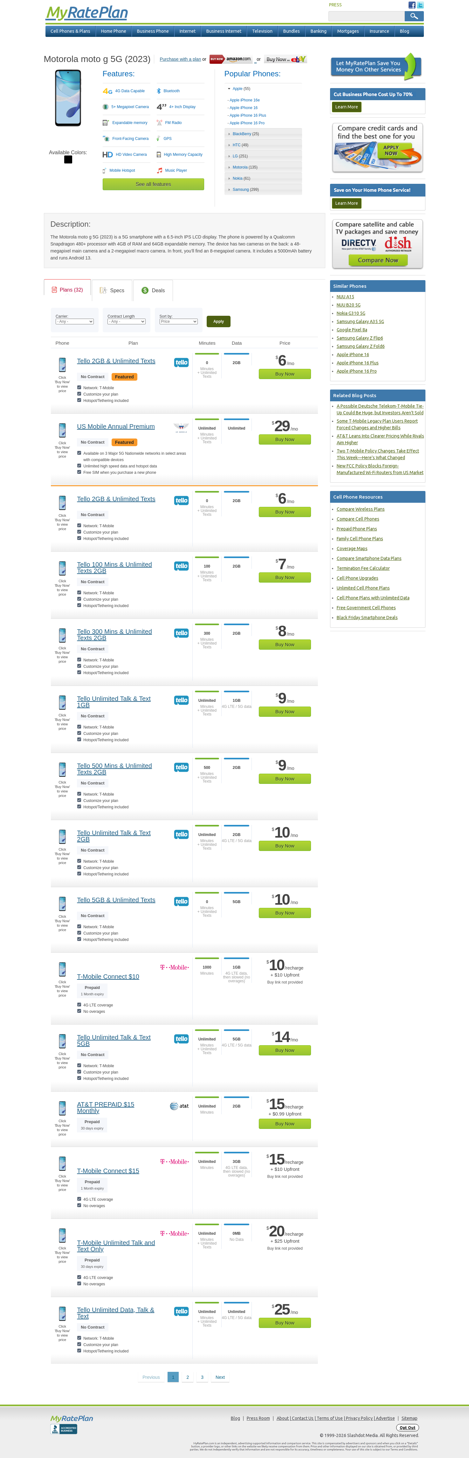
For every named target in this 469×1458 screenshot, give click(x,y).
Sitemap (409, 1418)
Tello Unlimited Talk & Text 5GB (114, 1040)
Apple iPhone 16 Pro (247, 123)
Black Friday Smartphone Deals (367, 617)
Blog (404, 31)
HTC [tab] (237, 145)
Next (220, 1377)
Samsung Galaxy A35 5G (360, 321)
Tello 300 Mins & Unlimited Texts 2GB (114, 634)
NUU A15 (345, 296)
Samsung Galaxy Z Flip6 (360, 338)
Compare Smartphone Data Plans (369, 558)
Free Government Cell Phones (366, 607)
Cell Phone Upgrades (357, 578)
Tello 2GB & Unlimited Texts (116, 361)
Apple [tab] (238, 88)
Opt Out (408, 1428)
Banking (319, 31)
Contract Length (120, 316)
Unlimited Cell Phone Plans (363, 588)
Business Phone (153, 31)
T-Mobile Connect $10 (108, 976)
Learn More (346, 106)
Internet (188, 31)
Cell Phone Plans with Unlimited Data (373, 597)
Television (262, 31)
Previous (151, 1377)
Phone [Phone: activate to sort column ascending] (62, 343)
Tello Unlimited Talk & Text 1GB (114, 701)
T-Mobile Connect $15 (108, 1171)
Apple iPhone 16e (245, 100)
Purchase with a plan (180, 59)
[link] (67, 290)
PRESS (335, 4)
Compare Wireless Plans (361, 509)
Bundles (291, 31)
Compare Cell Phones (358, 519)
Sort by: (166, 316)
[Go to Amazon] (233, 59)
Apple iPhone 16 (244, 108)
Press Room (258, 1418)
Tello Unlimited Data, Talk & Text (115, 1313)
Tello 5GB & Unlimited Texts (116, 900)
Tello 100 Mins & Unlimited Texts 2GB (114, 567)
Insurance (379, 31)
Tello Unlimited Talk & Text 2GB (114, 836)
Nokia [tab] (238, 178)
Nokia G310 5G (351, 313)
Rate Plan (86, 12)
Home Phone (113, 31)
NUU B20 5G (349, 304)
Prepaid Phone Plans (357, 528)
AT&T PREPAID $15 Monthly (105, 1107)
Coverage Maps (352, 548)
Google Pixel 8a (352, 329)
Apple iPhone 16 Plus (248, 115)
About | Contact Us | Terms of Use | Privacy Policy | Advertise (336, 1418)
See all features (153, 184)
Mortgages (348, 31)
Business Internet (223, 31)
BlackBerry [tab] (242, 133)
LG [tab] (237, 156)
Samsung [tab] (242, 189)
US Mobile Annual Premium (116, 426)
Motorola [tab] (242, 167)
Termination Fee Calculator (363, 568)
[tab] (263, 109)
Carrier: (62, 316)
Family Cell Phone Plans (360, 538)
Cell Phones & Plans (70, 31)
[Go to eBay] (286, 59)
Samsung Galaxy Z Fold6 (361, 346)
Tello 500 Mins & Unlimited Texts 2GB (114, 769)
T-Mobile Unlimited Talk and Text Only (116, 1246)
